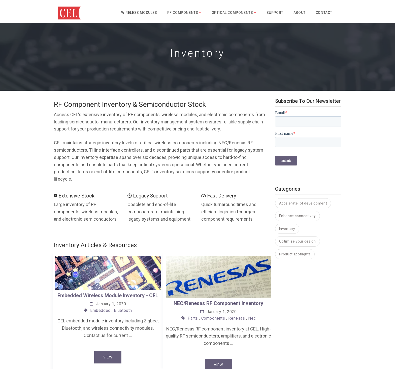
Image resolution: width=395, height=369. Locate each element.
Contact (324, 13)
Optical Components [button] (234, 13)
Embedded (100, 310)
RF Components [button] (184, 13)
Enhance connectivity (297, 194)
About (299, 13)
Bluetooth (123, 310)
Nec (252, 318)
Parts (193, 318)
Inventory (287, 207)
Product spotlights (295, 232)
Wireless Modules (139, 13)
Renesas (236, 318)
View (107, 357)
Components (213, 318)
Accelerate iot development (303, 182)
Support (275, 13)
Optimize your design (297, 220)
